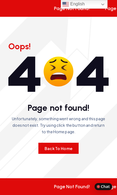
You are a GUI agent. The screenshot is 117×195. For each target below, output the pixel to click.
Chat (103, 186)
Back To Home (58, 148)
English (73, 4)
